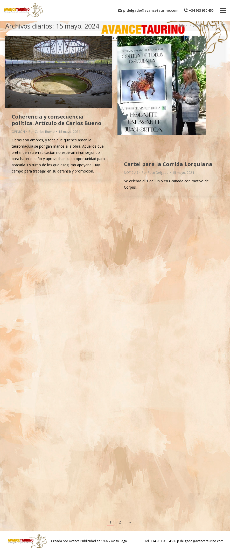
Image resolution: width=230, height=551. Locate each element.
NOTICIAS (131, 172)
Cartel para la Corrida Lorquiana (168, 164)
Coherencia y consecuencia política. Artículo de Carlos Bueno (56, 120)
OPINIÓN (18, 131)
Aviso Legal (119, 541)
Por (42, 131)
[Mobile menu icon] (223, 10)
